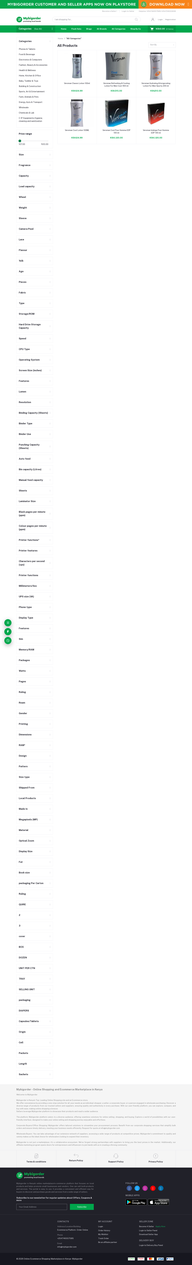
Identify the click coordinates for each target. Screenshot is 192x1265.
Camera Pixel (26, 229)
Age (21, 271)
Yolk (21, 260)
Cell (21, 1042)
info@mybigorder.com (67, 1247)
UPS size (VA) (26, 596)
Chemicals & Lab (26, 113)
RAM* (22, 745)
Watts (22, 671)
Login (160, 20)
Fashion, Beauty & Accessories (33, 65)
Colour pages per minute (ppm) (33, 528)
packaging (24, 1000)
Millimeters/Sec (28, 586)
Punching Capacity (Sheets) (29, 446)
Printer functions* (29, 540)
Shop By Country (138, 29)
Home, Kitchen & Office (30, 75)
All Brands (102, 29)
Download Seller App (148, 1234)
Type (21, 303)
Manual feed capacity (31, 480)
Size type (24, 777)
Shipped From (26, 787)
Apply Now (160, 1226)
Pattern (23, 766)
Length (23, 1063)
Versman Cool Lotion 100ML (77, 130)
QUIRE (22, 904)
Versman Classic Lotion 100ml (77, 83)
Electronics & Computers (30, 60)
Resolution (25, 402)
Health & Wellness (27, 70)
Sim (21, 639)
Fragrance (24, 165)
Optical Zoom (26, 840)
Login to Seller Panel (148, 1230)
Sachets (23, 1074)
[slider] (20, 140)
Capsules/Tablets (29, 1021)
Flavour (23, 250)
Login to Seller (128, 11)
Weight (23, 207)
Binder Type (25, 423)
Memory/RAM (26, 649)
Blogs (89, 29)
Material (23, 830)
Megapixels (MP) (28, 819)
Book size (24, 872)
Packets (23, 1053)
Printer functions (28, 575)
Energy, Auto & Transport (30, 102)
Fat (21, 862)
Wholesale (24, 107)
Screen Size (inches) (30, 370)
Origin (22, 1032)
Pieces (22, 282)
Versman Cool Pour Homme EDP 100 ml (116, 131)
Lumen (22, 391)
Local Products (27, 798)
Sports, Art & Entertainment (32, 91)
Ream (22, 702)
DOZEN (23, 957)
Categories (25, 41)
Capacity (24, 175)
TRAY (22, 978)
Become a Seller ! (109, 11)
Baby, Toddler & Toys (28, 81)
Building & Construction (30, 86)
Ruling (22, 692)
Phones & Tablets (27, 49)
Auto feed (24, 458)
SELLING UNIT (27, 989)
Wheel (22, 197)
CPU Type (24, 349)
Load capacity (26, 186)
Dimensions (25, 734)
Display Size (25, 851)
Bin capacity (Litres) (30, 469)
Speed (22, 338)
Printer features (28, 550)
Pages (22, 681)
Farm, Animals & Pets (28, 97)
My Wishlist (103, 1234)
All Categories (118, 29)
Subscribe (81, 1207)
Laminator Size (27, 501)
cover (22, 936)
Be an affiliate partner (107, 1242)
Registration (170, 20)
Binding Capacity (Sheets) (33, 413)
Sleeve (23, 218)
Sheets (23, 490)
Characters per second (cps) (32, 563)
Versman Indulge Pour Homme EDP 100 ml (156, 131)
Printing (23, 724)
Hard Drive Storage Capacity (30, 326)
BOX (21, 947)
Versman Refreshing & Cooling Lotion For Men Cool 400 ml (116, 84)
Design (23, 755)
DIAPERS (24, 1010)
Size (21, 154)
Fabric (22, 292)
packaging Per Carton (31, 883)
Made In (23, 809)
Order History (104, 1230)
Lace (21, 239)
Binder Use (25, 434)
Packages (24, 660)
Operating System (29, 359)
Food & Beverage (27, 54)
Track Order (103, 1238)
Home (63, 29)
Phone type (25, 607)
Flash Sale (76, 29)
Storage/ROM (26, 314)
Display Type (26, 617)
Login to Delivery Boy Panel (151, 1245)
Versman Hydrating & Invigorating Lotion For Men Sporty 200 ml (155, 84)
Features (24, 381)
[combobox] (162, 45)
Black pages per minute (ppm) (32, 514)
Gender (23, 713)
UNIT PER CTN (27, 968)
